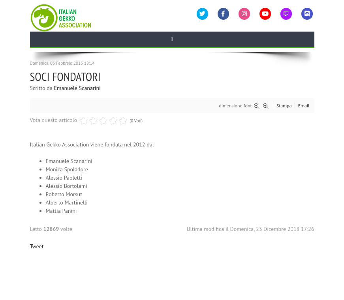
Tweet (37, 246)
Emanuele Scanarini (77, 88)
